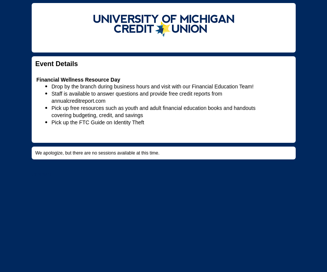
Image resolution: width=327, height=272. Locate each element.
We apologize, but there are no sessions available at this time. (97, 153)
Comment (41, 176)
